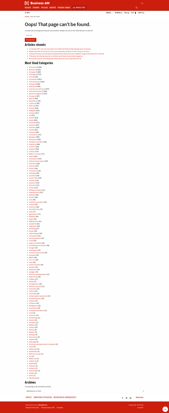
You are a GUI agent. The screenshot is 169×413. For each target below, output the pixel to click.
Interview (32, 289)
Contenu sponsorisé (36, 253)
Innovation (33, 159)
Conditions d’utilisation (43, 397)
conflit (31, 118)
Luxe (30, 262)
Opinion (118, 13)
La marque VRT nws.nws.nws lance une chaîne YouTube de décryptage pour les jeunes (60, 49)
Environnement (35, 238)
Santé (31, 120)
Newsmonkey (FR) (48, 407)
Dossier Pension (35, 298)
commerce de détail (36, 310)
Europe (31, 96)
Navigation (33, 306)
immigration (34, 284)
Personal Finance (64, 7)
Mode (31, 281)
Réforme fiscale (35, 354)
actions (32, 180)
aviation (32, 183)
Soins (31, 346)
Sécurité (32, 185)
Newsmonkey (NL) (32, 407)
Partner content (35, 286)
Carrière (32, 175)
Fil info (28, 13)
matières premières (36, 202)
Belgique (28, 7)
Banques (32, 137)
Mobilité (32, 195)
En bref (31, 197)
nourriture (33, 308)
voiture (31, 151)
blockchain (33, 351)
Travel (31, 188)
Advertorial (33, 277)
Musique (32, 334)
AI (30, 115)
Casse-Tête (33, 178)
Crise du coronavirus (36, 89)
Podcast (32, 366)
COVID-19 (32, 361)
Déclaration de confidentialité (64, 397)
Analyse (32, 149)
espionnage (33, 371)
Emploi (31, 204)
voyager (32, 272)
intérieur (32, 163)
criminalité (33, 236)
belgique (32, 110)
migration (33, 226)
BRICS (31, 257)
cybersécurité (34, 192)
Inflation (32, 303)
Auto (31, 98)
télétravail (33, 349)
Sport (31, 156)
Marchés (53, 7)
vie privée (32, 294)
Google (31, 248)
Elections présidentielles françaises (42, 344)
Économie (36, 7)
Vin (30, 356)
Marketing (33, 378)
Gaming (32, 173)
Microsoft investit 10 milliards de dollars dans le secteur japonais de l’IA (55, 58)
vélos (31, 375)
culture (31, 327)
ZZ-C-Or (32, 260)
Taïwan (31, 301)
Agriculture (33, 214)
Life (30, 313)
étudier (31, 373)
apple (31, 219)
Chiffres (32, 279)
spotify (31, 363)
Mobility (32, 216)
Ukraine (32, 113)
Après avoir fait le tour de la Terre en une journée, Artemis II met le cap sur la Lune (59, 51)
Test (133, 13)
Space (31, 106)
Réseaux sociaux (35, 190)
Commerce (33, 135)
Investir (32, 147)
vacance (32, 339)
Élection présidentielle (37, 274)
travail (31, 130)
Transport (33, 171)
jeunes (31, 231)
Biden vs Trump (34, 154)
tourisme (32, 207)
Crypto (141, 13)
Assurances (33, 337)
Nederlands (139, 397)
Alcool (31, 320)
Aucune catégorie (35, 94)
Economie (33, 79)
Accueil (27, 16)
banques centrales (36, 142)
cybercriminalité (35, 243)
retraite (32, 322)
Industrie (32, 144)
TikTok (31, 291)
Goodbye (60, 407)
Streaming (33, 318)
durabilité (32, 224)
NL (143, 3)
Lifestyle (32, 122)
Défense (32, 86)
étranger (32, 72)
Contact (29, 397)
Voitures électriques (36, 161)
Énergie (109, 13)
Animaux (32, 255)
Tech (126, 13)
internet (32, 315)
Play (30, 212)
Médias (31, 325)
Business (32, 70)
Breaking (32, 228)
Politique (44, 7)
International (34, 82)
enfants (32, 368)
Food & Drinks (34, 209)
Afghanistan (33, 221)
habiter (32, 332)
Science (32, 166)
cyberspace (33, 250)
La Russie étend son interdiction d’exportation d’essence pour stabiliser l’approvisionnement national (66, 54)
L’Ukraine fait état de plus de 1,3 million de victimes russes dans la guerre (56, 56)
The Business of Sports (37, 245)
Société (32, 267)
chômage (32, 342)
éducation (32, 269)
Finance (32, 132)
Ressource (33, 139)
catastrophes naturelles (38, 296)
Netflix (31, 330)
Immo (31, 168)
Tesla (31, 240)
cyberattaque (34, 233)
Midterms (32, 358)
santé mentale (34, 265)
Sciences (32, 127)
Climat (31, 108)
